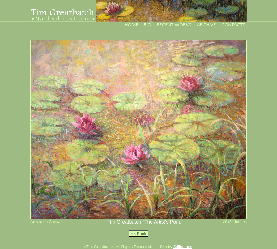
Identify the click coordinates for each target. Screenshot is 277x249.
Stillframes (182, 246)
